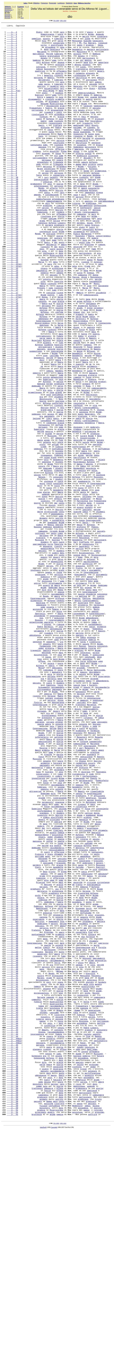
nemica (59, 1332)
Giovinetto (49, 77)
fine (88, 1238)
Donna (44, 351)
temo (79, 1241)
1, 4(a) (13, 103)
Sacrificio (91, 689)
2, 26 (12, 843)
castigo (101, 1241)
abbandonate (92, 736)
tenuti (61, 1228)
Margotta (91, 840)
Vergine (86, 160)
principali (40, 1329)
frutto (79, 676)
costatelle (45, 272)
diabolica (82, 181)
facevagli (101, 921)
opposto (99, 218)
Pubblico (38, 1082)
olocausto (100, 160)
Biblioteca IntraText (84, 3)
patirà (75, 434)
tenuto (81, 127)
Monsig (82, 770)
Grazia (99, 168)
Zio (83, 369)
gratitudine (53, 62)
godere (94, 280)
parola (59, 452)
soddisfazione (43, 233)
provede (81, 796)
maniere (93, 442)
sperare (80, 757)
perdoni (81, 197)
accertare (83, 718)
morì (93, 251)
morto (75, 1160)
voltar (49, 1001)
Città (79, 322)
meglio (88, 67)
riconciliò (82, 1189)
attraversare (45, 411)
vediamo (89, 1006)
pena (91, 1142)
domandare (54, 1100)
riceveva (58, 168)
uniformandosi (44, 967)
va (74, 1196)
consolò (42, 356)
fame (93, 293)
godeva (96, 723)
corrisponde (85, 991)
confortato (57, 478)
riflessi (87, 856)
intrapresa (90, 512)
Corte (43, 1207)
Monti (96, 335)
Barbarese (86, 275)
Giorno (42, 476)
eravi (99, 980)
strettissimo (51, 608)
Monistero (82, 56)
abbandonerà (102, 811)
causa (48, 783)
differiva (87, 671)
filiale (43, 1321)
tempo (94, 741)
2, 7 (12, 588)
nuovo (51, 153)
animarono (83, 361)
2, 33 (12, 970)
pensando (42, 1025)
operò (51, 793)
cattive (89, 970)
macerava (40, 718)
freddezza (81, 895)
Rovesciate (52, 3)
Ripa (88, 457)
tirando (54, 632)
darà (92, 405)
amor (61, 491)
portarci (51, 809)
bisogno (59, 536)
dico (41, 426)
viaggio (88, 408)
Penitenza (84, 640)
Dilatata (80, 278)
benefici (48, 85)
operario (48, 741)
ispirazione (57, 416)
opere (49, 400)
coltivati (40, 634)
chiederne (91, 707)
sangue (79, 1152)
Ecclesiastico (98, 660)
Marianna (41, 56)
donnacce (47, 650)
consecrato (58, 46)
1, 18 (12, 359)
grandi (58, 465)
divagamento (34, 114)
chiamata (58, 184)
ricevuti (58, 85)
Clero (38, 1035)
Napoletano (41, 1084)
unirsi (37, 694)
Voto (90, 692)
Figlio (59, 171)
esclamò (77, 147)
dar (56, 285)
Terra (57, 1150)
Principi (40, 1053)
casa (62, 51)
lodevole (42, 1074)
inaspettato (95, 884)
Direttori (81, 377)
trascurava (83, 1066)
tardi (83, 764)
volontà (59, 364)
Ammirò (80, 346)
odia (100, 311)
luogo (87, 41)
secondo (93, 95)
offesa (59, 595)
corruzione (37, 127)
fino (90, 1113)
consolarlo (93, 220)
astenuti (92, 1280)
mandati (59, 439)
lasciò (97, 244)
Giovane (45, 306)
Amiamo (59, 1160)
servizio (58, 202)
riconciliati (44, 926)
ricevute (51, 335)
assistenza (57, 996)
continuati (36, 168)
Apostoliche (45, 473)
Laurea (101, 98)
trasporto (87, 142)
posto (88, 702)
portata (51, 806)
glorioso (59, 476)
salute (85, 525)
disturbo (45, 147)
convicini (90, 1251)
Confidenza (57, 533)
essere (40, 603)
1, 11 (12, 223)
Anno (61, 473)
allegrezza (36, 715)
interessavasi (41, 218)
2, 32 (12, 960)
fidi (61, 405)
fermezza (94, 871)
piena (90, 306)
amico (79, 666)
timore (46, 1131)
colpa (47, 543)
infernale (92, 788)
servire (60, 163)
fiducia (59, 530)
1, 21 (12, 460)
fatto (39, 205)
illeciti (45, 595)
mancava (41, 455)
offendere (61, 80)
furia (83, 788)
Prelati (41, 340)
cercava (63, 1082)
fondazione (45, 770)
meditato (80, 689)
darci (61, 699)
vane (56, 762)
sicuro (41, 554)
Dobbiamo (102, 697)
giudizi (59, 106)
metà (93, 1134)
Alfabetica (36, 3)
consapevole (95, 332)
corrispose (102, 1220)
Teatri (48, 124)
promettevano (35, 465)
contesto (58, 1230)
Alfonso (46, 69)
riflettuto (81, 962)
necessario (100, 1147)
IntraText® (43, 1345)
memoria (98, 108)
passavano (103, 337)
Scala (92, 390)
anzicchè (48, 1319)
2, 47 (12, 1269)
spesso (94, 728)
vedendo (46, 588)
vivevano (58, 832)
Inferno (94, 272)
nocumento (92, 434)
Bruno (40, 197)
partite (80, 231)
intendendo (79, 731)
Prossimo (48, 1113)
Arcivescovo (42, 1170)
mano (61, 103)
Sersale (41, 1191)
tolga (91, 176)
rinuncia (77, 158)
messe (82, 1048)
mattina (83, 710)
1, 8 (12, 166)
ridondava (48, 798)
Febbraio (41, 939)
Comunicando (79, 887)
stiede (41, 952)
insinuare (36, 679)
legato (48, 681)
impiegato (49, 494)
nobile (39, 77)
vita (44, 296)
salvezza (83, 489)
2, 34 (12, 980)
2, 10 (12, 642)
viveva (99, 225)
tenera (42, 62)
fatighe (80, 1035)
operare (58, 980)
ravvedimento (95, 744)
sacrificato (51, 199)
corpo (99, 1233)
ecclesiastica (41, 1186)
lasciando (48, 1030)
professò (59, 712)
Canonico (42, 262)
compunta (82, 324)
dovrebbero (95, 801)
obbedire (59, 520)
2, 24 (12, 827)
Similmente (80, 684)
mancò (84, 220)
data (55, 309)
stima (91, 1147)
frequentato (35, 124)
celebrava (85, 593)
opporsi (48, 827)
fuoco (41, 902)
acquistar (59, 736)
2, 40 (12, 1098)
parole (90, 954)
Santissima (99, 798)
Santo (52, 483)
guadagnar (52, 621)
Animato (43, 223)
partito (101, 1222)
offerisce (59, 1017)
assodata (76, 1077)
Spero (61, 1285)
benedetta (77, 54)
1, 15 (12, 280)
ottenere (58, 377)
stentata (102, 1038)
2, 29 (12, 905)
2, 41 (12, 1165)
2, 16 (12, 736)
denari (100, 80)
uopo (100, 788)
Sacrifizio (81, 166)
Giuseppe (80, 1084)
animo (47, 523)
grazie (61, 124)
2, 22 (12, 806)
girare (96, 777)
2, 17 (12, 754)
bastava (77, 1261)
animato (43, 1313)
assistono (77, 1329)
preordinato (78, 473)
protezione (44, 155)
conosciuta (88, 647)
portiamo (39, 1022)
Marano (40, 1168)
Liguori (62, 262)
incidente (101, 346)
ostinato (86, 590)
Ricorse (43, 892)
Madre (60, 155)
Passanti (95, 1165)
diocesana (7, 14)
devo (82, 725)
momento (50, 111)
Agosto (101, 751)
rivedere (48, 129)
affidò (55, 528)
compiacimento (98, 460)
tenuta (79, 947)
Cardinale (99, 720)
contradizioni (43, 398)
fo (98, 147)
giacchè (77, 608)
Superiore (48, 450)
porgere (49, 265)
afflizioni (99, 949)
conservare (81, 1113)
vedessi (91, 523)
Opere (60, 637)
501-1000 (56, 20)
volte (94, 559)
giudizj (59, 556)
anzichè (51, 413)
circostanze (103, 1053)
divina (97, 418)
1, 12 (12, 236)
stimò (49, 1168)
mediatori (57, 801)
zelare (50, 790)
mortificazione (92, 1282)
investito (42, 973)
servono (92, 1105)
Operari (92, 46)
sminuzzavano (83, 257)
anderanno (87, 1030)
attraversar (35, 944)
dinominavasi (8, 10)
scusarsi (50, 1241)
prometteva (100, 199)
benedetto (77, 418)
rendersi (54, 98)
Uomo (54, 283)
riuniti (58, 650)
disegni (59, 411)
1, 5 (12, 108)
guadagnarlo (84, 572)
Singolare (37, 1261)
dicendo (46, 179)
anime (94, 254)
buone (95, 814)
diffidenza (104, 533)
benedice (76, 512)
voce (61, 450)
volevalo (91, 759)
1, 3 (12, 90)
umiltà (89, 551)
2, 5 (12, 528)
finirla (38, 837)
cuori (94, 895)
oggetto (45, 322)
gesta (83, 585)
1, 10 (12, 207)
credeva (37, 176)
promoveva (81, 871)
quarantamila (94, 1056)
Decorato (77, 98)
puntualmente (38, 1116)
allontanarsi (82, 413)
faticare (57, 910)
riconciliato (55, 142)
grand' (44, 486)
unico (82, 285)
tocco (60, 817)
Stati (39, 33)
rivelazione (104, 382)
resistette (79, 478)
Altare (100, 1261)
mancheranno (58, 837)
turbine (84, 884)
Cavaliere (98, 43)
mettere (101, 1100)
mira (96, 663)
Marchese (94, 887)
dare (84, 192)
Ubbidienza (98, 712)
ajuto (42, 528)
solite (46, 447)
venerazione (94, 1207)
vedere (41, 876)
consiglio (102, 707)
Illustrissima (87, 520)
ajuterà (92, 398)
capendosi (43, 1308)
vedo (38, 192)
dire (83, 228)
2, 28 (12, 869)
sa (73, 1108)
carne (96, 824)
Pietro (76, 275)
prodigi (90, 49)
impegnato (90, 225)
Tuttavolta (44, 504)
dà (63, 676)
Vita (44, 43)
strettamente (55, 694)
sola (48, 468)
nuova (91, 155)
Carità (56, 259)
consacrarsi (82, 163)
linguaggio (46, 541)
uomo (54, 67)
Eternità (90, 1163)
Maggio (98, 1238)
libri (87, 145)
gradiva (89, 1230)
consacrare (58, 205)
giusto (46, 41)
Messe (41, 796)
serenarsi (42, 1147)
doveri (56, 663)
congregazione (91, 681)
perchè (98, 330)
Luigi (83, 75)
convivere (81, 999)
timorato (58, 41)
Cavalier (88, 121)
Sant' (90, 1254)
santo (47, 225)
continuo (50, 346)
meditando (78, 145)
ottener (59, 861)
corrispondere (40, 184)
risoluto (49, 114)
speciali (39, 1105)
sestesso (95, 166)
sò (78, 1233)
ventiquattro (100, 1243)
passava (42, 171)
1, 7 (12, 140)
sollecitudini (51, 101)
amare (64, 288)
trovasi (82, 960)
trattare (57, 145)
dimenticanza (47, 36)
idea (52, 1051)
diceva (80, 210)
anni (84, 738)
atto (46, 546)
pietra (96, 395)
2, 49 (12, 1287)
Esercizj (39, 108)
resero (49, 1238)
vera (84, 1134)
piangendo (85, 153)
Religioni (91, 957)
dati (62, 658)
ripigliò (77, 1009)
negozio (80, 936)
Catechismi (41, 246)
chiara (44, 317)
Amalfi (45, 1230)
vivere (81, 1025)
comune (101, 288)
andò (96, 692)
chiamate (58, 986)
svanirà (84, 426)
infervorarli (42, 879)
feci (83, 134)
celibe (39, 116)
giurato (90, 1173)
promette (59, 114)
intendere (87, 1100)
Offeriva (59, 173)
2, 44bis (14, 1241)
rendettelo (81, 910)
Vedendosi (98, 749)
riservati (58, 991)
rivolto (37, 830)
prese (90, 364)
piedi (101, 1196)
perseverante (86, 931)
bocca (78, 452)
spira (48, 1217)
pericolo (93, 1111)
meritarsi (42, 1064)
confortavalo (79, 530)
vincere (92, 1116)
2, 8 (12, 616)
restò (49, 575)
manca (79, 551)
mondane (97, 205)
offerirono (58, 1048)
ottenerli (83, 720)
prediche (47, 241)
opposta (45, 941)
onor (61, 1186)
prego (64, 1040)
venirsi (49, 512)
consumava (46, 499)
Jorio (88, 1084)
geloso (47, 1293)
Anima (91, 36)
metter (38, 1131)
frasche (48, 900)
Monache (99, 879)
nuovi (87, 265)
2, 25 (12, 832)
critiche (91, 1053)
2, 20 (12, 793)
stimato (76, 965)
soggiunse (98, 835)
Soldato (102, 1173)
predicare (42, 1311)
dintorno (7, 11)
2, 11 (12, 650)
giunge (48, 515)
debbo (78, 192)
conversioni (42, 923)
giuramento (95, 679)
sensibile (91, 556)
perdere (37, 1032)
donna (95, 324)
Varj (75, 645)
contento (82, 762)
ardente (46, 895)
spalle (61, 705)
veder (41, 772)
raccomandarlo (102, 819)
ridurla (60, 241)
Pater (83, 1246)
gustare (58, 280)
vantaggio (91, 359)
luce (61, 111)
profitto (81, 627)
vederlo (92, 762)
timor (60, 634)
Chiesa (100, 486)
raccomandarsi (57, 1147)
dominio (84, 1058)
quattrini (40, 80)
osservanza (104, 806)
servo (60, 43)
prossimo (93, 1272)
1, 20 (12, 444)
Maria (41, 309)
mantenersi (37, 915)
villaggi (41, 848)
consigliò (102, 770)
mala (86, 1176)
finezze (43, 134)
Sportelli (40, 731)
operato (80, 1269)
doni (61, 1222)
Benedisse (78, 450)
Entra (40, 111)
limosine (40, 1048)
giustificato (88, 1178)
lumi (45, 168)
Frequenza (44, 3)
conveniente (102, 965)
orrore (83, 246)
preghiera (54, 1066)
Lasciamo (54, 421)
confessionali (89, 926)
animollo (45, 910)
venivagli (102, 861)
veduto (44, 1043)
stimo (76, 1098)
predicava (83, 223)
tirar (55, 272)
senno (90, 686)
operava (93, 452)
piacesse (59, 957)
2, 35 (12, 996)
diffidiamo (85, 1090)
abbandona (85, 1022)
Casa (92, 129)
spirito (41, 98)
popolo (83, 801)
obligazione (52, 121)
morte (96, 1129)
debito (100, 88)
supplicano (98, 780)
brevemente (44, 819)
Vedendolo (78, 171)
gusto (61, 285)
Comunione (42, 249)
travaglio (36, 775)
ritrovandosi (44, 822)
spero (96, 536)
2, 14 (12, 673)
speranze (86, 205)
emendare (76, 114)
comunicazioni (91, 348)
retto (50, 150)
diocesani (7, 16)
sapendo (50, 1191)
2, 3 (12, 510)
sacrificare (79, 543)
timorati (58, 59)
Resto (96, 725)
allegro (47, 405)
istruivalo (91, 90)
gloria (59, 215)
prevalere (47, 856)
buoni (80, 491)
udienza (56, 988)
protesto (89, 830)
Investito (78, 155)
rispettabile (97, 944)
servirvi (43, 1108)
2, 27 (12, 845)
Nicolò (96, 1186)
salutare (80, 1074)
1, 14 (12, 270)
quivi (42, 575)
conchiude (90, 783)
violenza (81, 168)
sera (99, 257)
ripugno (91, 147)
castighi (81, 837)
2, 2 (12, 507)
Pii (85, 46)
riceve (59, 346)
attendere (54, 116)
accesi (50, 491)
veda (95, 866)
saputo (84, 189)
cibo (88, 285)
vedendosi (78, 502)
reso (39, 785)
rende (50, 660)
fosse (90, 411)
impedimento (57, 611)
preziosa (94, 897)
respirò (77, 403)
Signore (92, 450)
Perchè (49, 59)
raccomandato (57, 707)
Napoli (50, 88)
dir (81, 67)
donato (81, 62)
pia (41, 736)
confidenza (57, 468)
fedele (55, 725)
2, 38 (12, 1079)
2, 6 (12, 562)
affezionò (59, 244)
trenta (79, 1056)
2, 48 (12, 1274)
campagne (42, 632)
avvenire (89, 1285)
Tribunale (58, 189)
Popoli (94, 627)
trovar (83, 1277)
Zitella (98, 309)
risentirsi (95, 764)
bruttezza (37, 1332)
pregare (80, 372)
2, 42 (12, 1189)
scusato (89, 603)
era (91, 69)
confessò (77, 481)
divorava (85, 921)
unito (59, 728)
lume (51, 140)
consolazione (94, 832)
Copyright (54, 1345)
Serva (60, 351)
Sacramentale (86, 241)
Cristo (52, 1040)
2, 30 (12, 921)
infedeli (81, 1126)
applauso (102, 1043)
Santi (41, 145)
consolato (58, 567)
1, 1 (12, 33)
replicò (82, 559)
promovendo (79, 928)
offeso (63, 1254)
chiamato (58, 999)
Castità (86, 712)
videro (39, 624)
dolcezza (100, 1217)
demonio (84, 835)
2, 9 (12, 624)
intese (47, 744)
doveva (61, 69)
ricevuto (58, 140)
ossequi (86, 72)
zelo (49, 215)
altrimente (79, 811)
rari (46, 207)
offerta (80, 179)
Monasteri (82, 879)
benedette (58, 1035)
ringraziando (60, 952)
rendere (60, 249)
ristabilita (78, 923)
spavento (50, 764)
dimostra (45, 686)
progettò (101, 746)
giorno (81, 317)
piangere (91, 900)
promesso (59, 1116)
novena (92, 1209)
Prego (64, 176)
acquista (80, 673)
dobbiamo (36, 457)
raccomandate (57, 936)
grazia (59, 1032)
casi (45, 931)
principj (99, 137)
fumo (63, 1142)
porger (49, 455)
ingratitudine (41, 210)
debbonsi (81, 986)
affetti (58, 593)
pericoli (47, 194)
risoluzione (38, 132)
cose (89, 337)
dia (83, 1118)
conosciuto (88, 270)
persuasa (46, 186)
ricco (78, 1295)
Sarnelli (48, 746)
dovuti (78, 72)
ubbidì (84, 582)
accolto (77, 59)
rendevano (51, 502)
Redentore (77, 1321)
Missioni (98, 567)
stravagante (95, 614)
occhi (38, 1069)
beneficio (91, 952)
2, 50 (12, 1293)
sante (92, 374)
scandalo (43, 970)
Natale (41, 567)
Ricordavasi (79, 549)
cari (62, 101)
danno (40, 523)
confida (59, 369)
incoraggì (88, 546)
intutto (47, 330)
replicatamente (56, 1014)
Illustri (45, 1215)
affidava (76, 1170)
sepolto (97, 1235)
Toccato (102, 952)
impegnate (43, 377)
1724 (43, 283)
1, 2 (12, 72)
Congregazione (43, 379)
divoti (94, 145)
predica (41, 1326)
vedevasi (38, 533)
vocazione (40, 684)
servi (60, 457)
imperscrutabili (86, 106)
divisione (47, 692)
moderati (94, 507)
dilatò (101, 546)
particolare (102, 54)
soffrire (92, 1332)
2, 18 (12, 772)
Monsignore (96, 327)
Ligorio (40, 1217)
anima (52, 1332)
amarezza (79, 173)
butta (84, 395)
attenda (94, 809)
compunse (81, 251)
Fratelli (39, 1019)
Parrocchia (82, 595)
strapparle (79, 272)
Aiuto (75, 3)
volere (59, 186)
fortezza (90, 1118)
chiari (41, 999)
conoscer (62, 686)
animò (79, 356)
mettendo (46, 777)
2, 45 (12, 1248)
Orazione (89, 288)
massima (45, 119)
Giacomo (88, 43)
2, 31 (12, 934)
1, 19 (12, 390)
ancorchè (77, 291)
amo (85, 1108)
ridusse (60, 744)
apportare (103, 69)
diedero (45, 645)
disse (22, 18)
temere (37, 1178)
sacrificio (81, 88)
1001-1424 (63, 20)
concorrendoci (103, 278)
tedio (82, 1142)
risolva (100, 598)
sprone (45, 202)
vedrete (91, 387)
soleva (76, 660)
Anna (100, 49)
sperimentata (39, 647)
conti (59, 129)
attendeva (50, 51)
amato (63, 1105)
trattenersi (82, 77)
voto (55, 676)
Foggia (90, 322)
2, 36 (12, 999)
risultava (46, 254)
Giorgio (56, 642)
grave (53, 543)
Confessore (85, 244)
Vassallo (83, 978)
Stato (92, 101)
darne (40, 608)
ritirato (98, 1326)
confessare (48, 298)
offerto (54, 220)
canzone (43, 1095)
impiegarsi (41, 319)
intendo (77, 457)
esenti (87, 637)
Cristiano (55, 978)
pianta (99, 676)
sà (73, 1030)
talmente (80, 82)
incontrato (49, 197)
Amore (60, 585)
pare (49, 311)
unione (58, 1261)
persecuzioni (105, 637)
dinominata (8, 8)
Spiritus (39, 1100)
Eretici (95, 265)
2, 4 (12, 515)
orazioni (79, 775)
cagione (84, 1204)
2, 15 (12, 718)
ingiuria (47, 212)
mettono (48, 1056)
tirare (83, 517)
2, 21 (12, 798)
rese (54, 356)
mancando (84, 1087)
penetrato (42, 1139)
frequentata (100, 595)
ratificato (58, 166)
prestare (59, 72)
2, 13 (12, 668)
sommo (39, 1298)
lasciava (82, 444)
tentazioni (97, 1017)
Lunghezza (61, 3)
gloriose (50, 275)
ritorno (76, 238)
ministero (102, 1230)
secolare (40, 1246)
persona (40, 1248)
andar (93, 1274)
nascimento (95, 473)
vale (75, 228)
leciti (98, 645)
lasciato (86, 606)
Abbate (100, 996)
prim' (63, 121)
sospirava (42, 280)
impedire (48, 1300)
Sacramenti (97, 1202)
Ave (93, 1246)
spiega (61, 939)
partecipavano (90, 668)
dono (61, 296)
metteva (97, 246)
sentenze (37, 764)
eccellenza (92, 988)
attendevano (58, 233)
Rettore (92, 874)
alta (46, 1051)
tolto (57, 577)
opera (58, 426)
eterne (46, 585)
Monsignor (77, 43)
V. (74, 520)
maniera (91, 54)
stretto (92, 192)
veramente (39, 751)
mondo (86, 199)
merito (85, 38)
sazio (92, 746)
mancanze (37, 1004)
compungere (99, 1191)
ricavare (37, 1142)
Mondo (90, 158)
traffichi (84, 645)
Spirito (59, 246)
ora (75, 941)
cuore (39, 137)
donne (96, 970)
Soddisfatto (102, 931)
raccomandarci (57, 1012)
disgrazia (58, 1277)
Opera (91, 278)
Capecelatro (100, 121)
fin (75, 806)
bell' (46, 103)
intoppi (43, 1209)
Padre (58, 147)
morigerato (44, 90)
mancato (45, 1280)
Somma (77, 1207)
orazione (82, 494)
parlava (43, 1058)
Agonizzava (79, 1298)
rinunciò (102, 46)
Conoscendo (39, 1264)
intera (99, 1098)
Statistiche (69, 3)
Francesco (81, 840)
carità (45, 244)
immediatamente (54, 236)
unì (57, 1061)
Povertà (76, 712)
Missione (51, 517)
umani (101, 895)
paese (42, 1220)
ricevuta (76, 1274)
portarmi (38, 88)
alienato (90, 82)
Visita (98, 954)
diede (98, 207)
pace (82, 280)
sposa (79, 1319)
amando (37, 228)
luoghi (80, 1251)
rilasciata (37, 1137)
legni (79, 49)
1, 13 (12, 257)
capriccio (99, 1025)
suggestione (35, 416)
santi (56, 496)
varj (81, 892)
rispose (85, 309)
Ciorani (49, 921)
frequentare (82, 1202)
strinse (102, 1045)
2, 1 (12, 473)
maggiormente (47, 653)
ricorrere (59, 1212)
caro (62, 33)
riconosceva (79, 85)
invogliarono (38, 928)
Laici (92, 267)
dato (48, 1282)
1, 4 (12, 95)
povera (57, 1009)
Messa (99, 593)
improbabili (99, 1144)
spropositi (47, 957)
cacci (84, 1040)
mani (93, 392)
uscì (48, 1173)
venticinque (86, 902)
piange (93, 111)
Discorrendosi (80, 379)
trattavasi (37, 1300)
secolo (96, 1001)
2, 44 (12, 1220)
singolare (102, 38)
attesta (102, 793)
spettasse (92, 1303)
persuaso (43, 637)
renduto (60, 715)
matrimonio (38, 59)
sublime (53, 257)
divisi (52, 601)
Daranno (49, 1137)
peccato (97, 124)
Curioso (92, 194)
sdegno (59, 322)
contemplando (52, 228)
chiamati (100, 608)
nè (90, 431)
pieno (44, 590)
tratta (39, 1204)
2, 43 (12, 1207)
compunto (36, 1194)
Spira (92, 1212)
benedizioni (57, 447)
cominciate (87, 1043)
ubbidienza (35, 757)
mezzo (79, 624)
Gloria (59, 1074)
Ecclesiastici (86, 658)
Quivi (77, 150)
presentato (43, 189)
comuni (92, 1014)
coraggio (98, 364)
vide (98, 562)
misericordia (56, 1196)
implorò (47, 775)
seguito (84, 1095)
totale (88, 179)
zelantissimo (36, 741)
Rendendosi (79, 556)
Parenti (93, 817)
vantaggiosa (56, 749)
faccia (75, 327)
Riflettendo (79, 137)
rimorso (43, 1027)
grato (61, 679)
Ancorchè (77, 411)
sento (96, 1019)
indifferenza (97, 1012)
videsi (46, 975)
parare (99, 1030)
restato (100, 523)
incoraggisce (37, 1235)
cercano (50, 861)
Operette (95, 993)
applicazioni (45, 884)
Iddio (98, 150)
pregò (76, 819)
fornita (102, 1131)
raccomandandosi (55, 1233)
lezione (102, 494)
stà (42, 809)
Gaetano (92, 210)
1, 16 (12, 322)
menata (98, 1176)
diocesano (7, 18)
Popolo (93, 928)
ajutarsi (92, 444)
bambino (37, 67)
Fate (75, 1209)
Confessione (100, 241)
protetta (49, 772)
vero (47, 238)
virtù (43, 49)
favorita (58, 332)
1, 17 (12, 330)
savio (47, 95)
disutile (54, 176)
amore (57, 697)
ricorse (92, 772)
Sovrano (97, 863)
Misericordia (56, 119)
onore (90, 33)
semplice (36, 41)
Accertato (37, 403)
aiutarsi (57, 640)
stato (44, 106)
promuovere (36, 215)
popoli (44, 663)
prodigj (102, 452)
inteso (84, 1256)
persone (83, 905)
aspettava (88, 150)
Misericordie (56, 1326)
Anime (95, 215)
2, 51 (12, 1326)
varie (78, 374)
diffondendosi (96, 77)
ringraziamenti (90, 249)
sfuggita (94, 515)
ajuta (75, 424)
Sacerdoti (90, 491)
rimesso (77, 447)
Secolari (85, 463)
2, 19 (12, 788)
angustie (47, 1090)
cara (62, 38)
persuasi (46, 361)
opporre (37, 442)
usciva (37, 564)
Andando (100, 36)
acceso (59, 293)
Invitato (77, 874)
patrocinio (91, 468)
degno (86, 108)
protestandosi (49, 853)
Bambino (97, 59)
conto (100, 192)
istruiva (40, 75)
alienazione (57, 127)
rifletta (81, 598)
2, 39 (12, 1087)
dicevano (77, 507)
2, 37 (12, 1043)
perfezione (49, 1134)
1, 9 (12, 186)
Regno (60, 702)
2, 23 (12, 814)
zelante (47, 525)
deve (99, 783)
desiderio (51, 288)
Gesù (99, 517)
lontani (49, 832)
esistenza (55, 1204)
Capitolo (50, 817)
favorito (58, 408)
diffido (59, 504)
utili (79, 101)
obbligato (57, 796)
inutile (43, 366)
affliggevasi (80, 218)
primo (42, 1045)
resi (62, 483)
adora (48, 863)
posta (88, 1077)
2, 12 (12, 663)
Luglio (100, 710)
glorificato (57, 49)
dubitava (43, 385)
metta (83, 1111)
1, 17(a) (14, 348)
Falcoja (92, 770)
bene (86, 69)
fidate (59, 398)
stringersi (81, 694)
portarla (84, 1098)
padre (43, 140)
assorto (59, 82)
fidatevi (58, 541)
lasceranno (84, 1027)
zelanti (47, 767)
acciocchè (38, 725)
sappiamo (47, 556)
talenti (54, 207)
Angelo (59, 1207)
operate (59, 624)
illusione (93, 181)
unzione (59, 1215)
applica (89, 236)
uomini (98, 93)
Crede (87, 314)
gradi (42, 259)
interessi (85, 777)
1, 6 (12, 134)
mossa (79, 416)
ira (61, 764)
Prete (63, 197)
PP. (80, 46)
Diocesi (38, 627)
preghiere (59, 265)
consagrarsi (58, 619)
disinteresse (40, 780)
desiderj (87, 184)
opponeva (46, 549)
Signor (76, 369)
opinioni (86, 1144)
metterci (80, 1012)
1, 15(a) (14, 311)
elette (50, 348)
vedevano (36, 491)
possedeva (82, 1222)
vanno (79, 637)
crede (43, 530)
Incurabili (96, 140)
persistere (90, 171)
